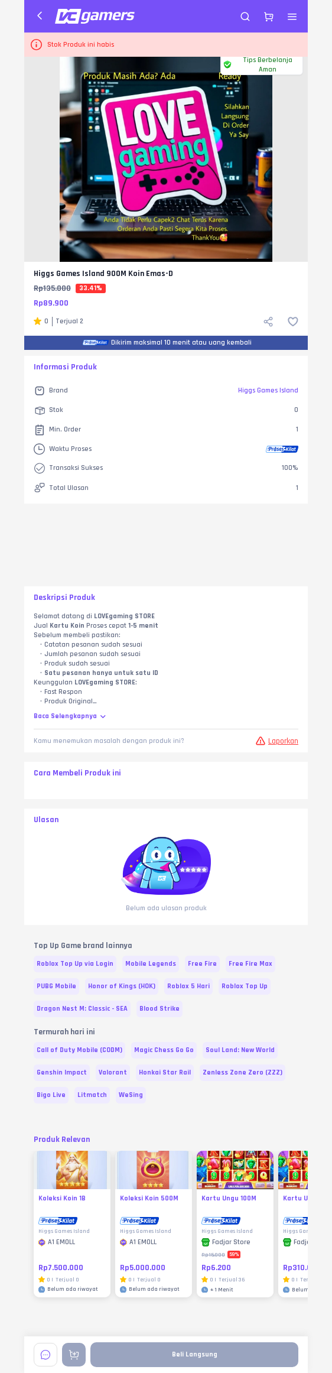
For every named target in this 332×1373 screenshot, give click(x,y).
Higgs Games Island (268, 390)
